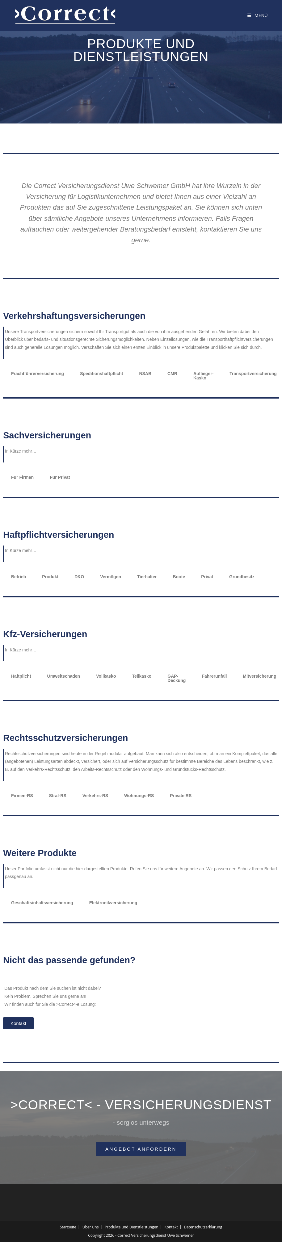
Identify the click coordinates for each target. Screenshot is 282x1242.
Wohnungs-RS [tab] (139, 795)
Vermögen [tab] (110, 576)
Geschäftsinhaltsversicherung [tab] (42, 902)
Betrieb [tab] (18, 576)
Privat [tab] (207, 576)
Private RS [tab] (181, 795)
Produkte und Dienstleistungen (131, 1227)
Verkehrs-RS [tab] (95, 795)
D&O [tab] (79, 576)
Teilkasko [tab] (141, 676)
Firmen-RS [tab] (22, 795)
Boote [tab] (179, 576)
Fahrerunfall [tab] (214, 676)
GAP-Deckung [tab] (176, 678)
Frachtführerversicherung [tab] (37, 373)
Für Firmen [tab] (22, 477)
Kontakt (171, 1227)
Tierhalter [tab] (147, 576)
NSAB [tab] (145, 373)
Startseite (68, 1227)
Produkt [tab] (50, 576)
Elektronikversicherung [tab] (113, 902)
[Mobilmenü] (257, 15)
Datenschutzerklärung (203, 1227)
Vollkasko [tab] (106, 676)
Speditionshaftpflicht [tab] (101, 373)
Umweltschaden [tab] (63, 676)
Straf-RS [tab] (57, 795)
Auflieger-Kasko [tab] (203, 375)
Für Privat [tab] (60, 477)
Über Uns (90, 1227)
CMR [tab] (172, 373)
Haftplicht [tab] (21, 676)
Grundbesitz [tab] (242, 576)
